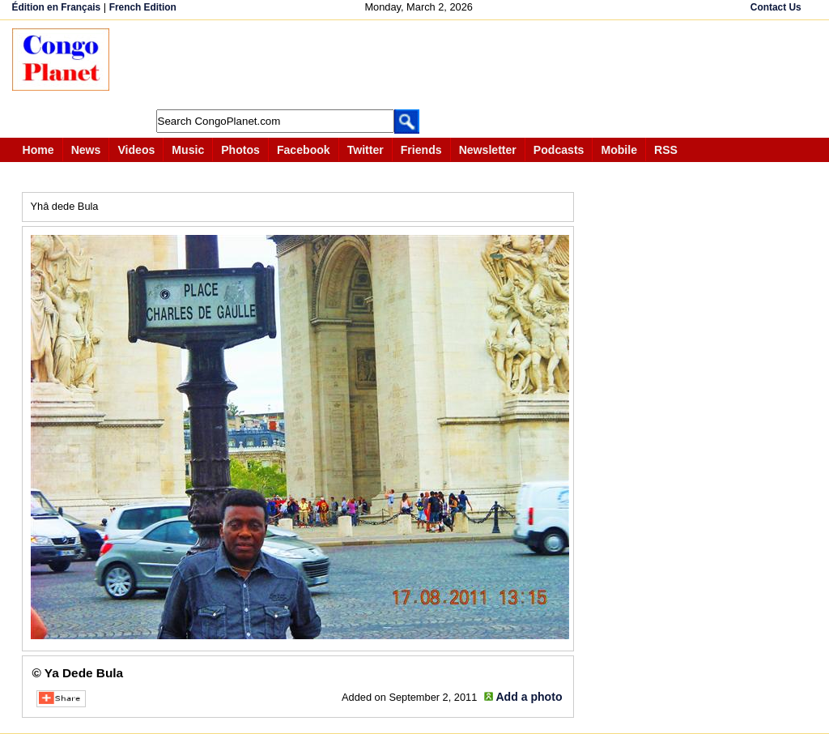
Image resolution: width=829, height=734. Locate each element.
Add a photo (528, 696)
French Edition (142, 7)
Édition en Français (56, 7)
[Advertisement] (420, 64)
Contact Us (775, 7)
